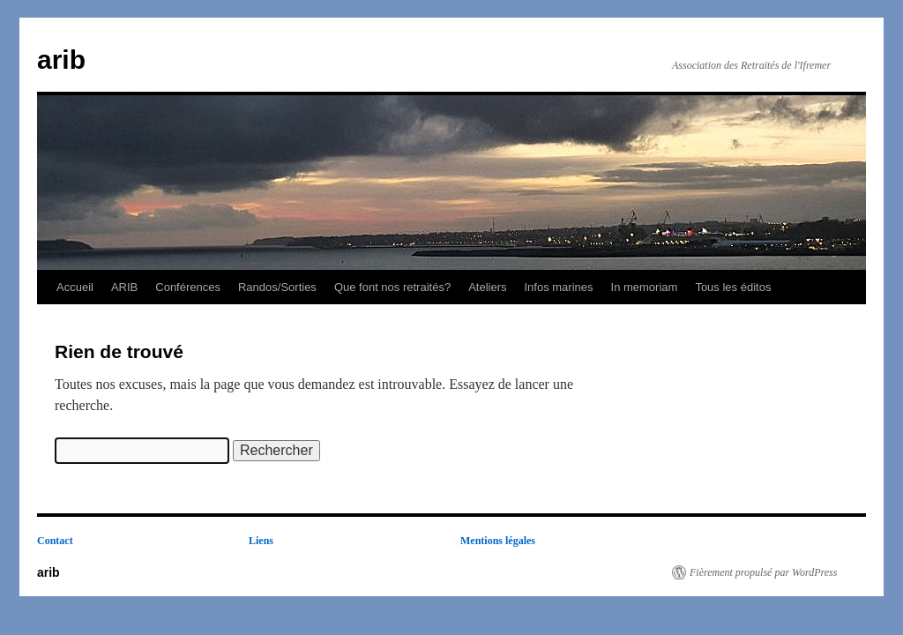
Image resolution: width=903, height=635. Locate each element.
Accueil (74, 287)
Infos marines (558, 287)
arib (61, 59)
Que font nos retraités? (392, 287)
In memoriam (644, 287)
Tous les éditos (733, 287)
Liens (261, 540)
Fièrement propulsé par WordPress (763, 572)
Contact (55, 540)
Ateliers (487, 287)
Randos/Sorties (277, 287)
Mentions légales (497, 540)
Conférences (187, 287)
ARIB (124, 287)
